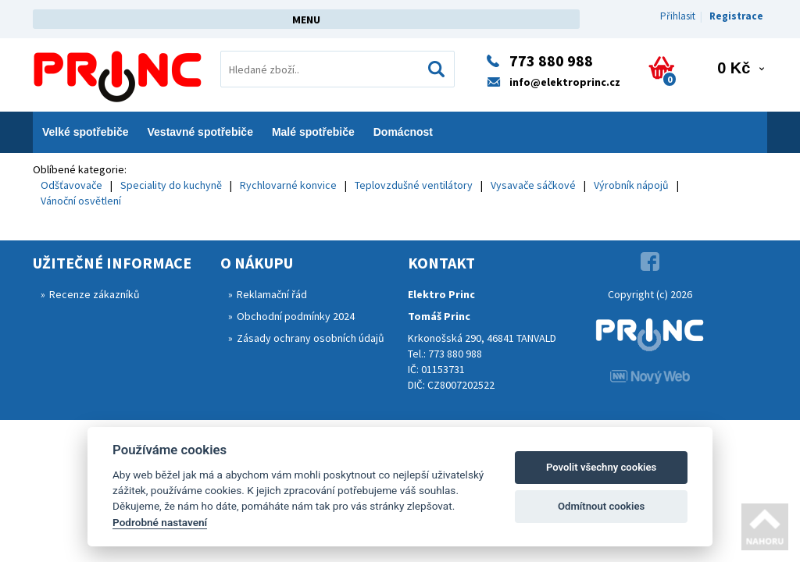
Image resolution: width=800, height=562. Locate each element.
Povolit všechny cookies (601, 467)
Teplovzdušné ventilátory (414, 185)
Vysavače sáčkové (533, 185)
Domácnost (403, 132)
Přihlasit (677, 16)
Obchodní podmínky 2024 (296, 316)
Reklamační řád (272, 294)
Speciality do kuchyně (171, 185)
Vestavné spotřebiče (200, 132)
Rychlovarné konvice (288, 185)
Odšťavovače (71, 185)
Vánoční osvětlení (81, 201)
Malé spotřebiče (313, 132)
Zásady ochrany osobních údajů (310, 338)
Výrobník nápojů (631, 185)
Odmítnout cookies (601, 506)
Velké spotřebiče (85, 132)
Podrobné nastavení (159, 522)
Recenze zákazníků (94, 294)
